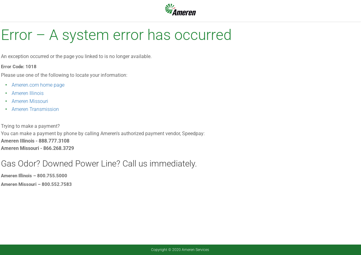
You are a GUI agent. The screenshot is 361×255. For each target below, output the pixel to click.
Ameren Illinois (28, 93)
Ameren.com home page (38, 85)
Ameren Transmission (35, 109)
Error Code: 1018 (19, 66)
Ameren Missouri (30, 101)
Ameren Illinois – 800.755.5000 (34, 175)
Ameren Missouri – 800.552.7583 (36, 184)
